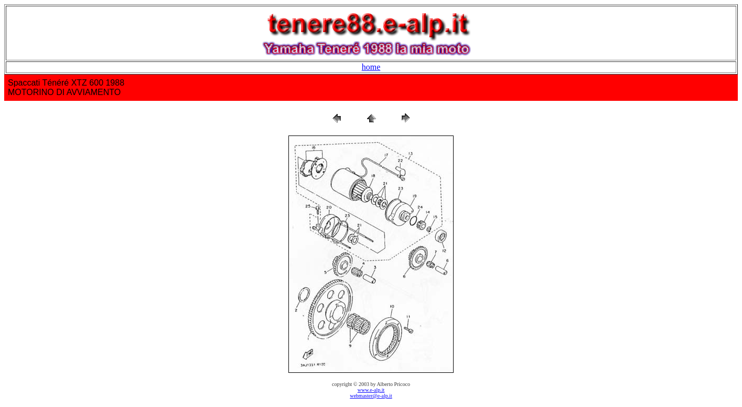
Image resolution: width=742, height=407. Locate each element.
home (371, 66)
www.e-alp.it (371, 390)
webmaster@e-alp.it (371, 396)
